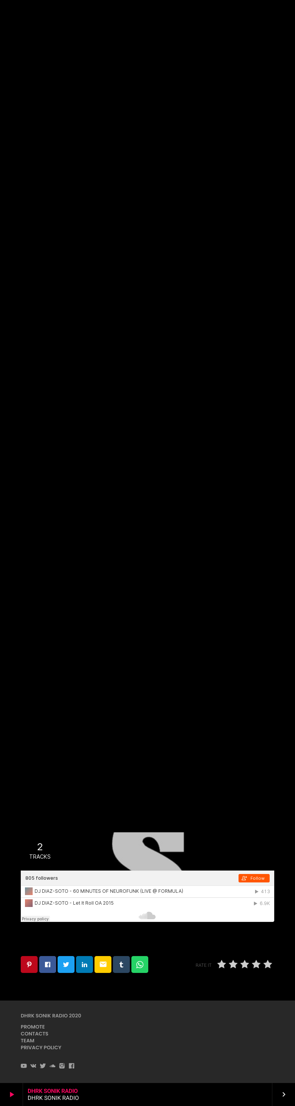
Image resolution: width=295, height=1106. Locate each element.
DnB (147, 96)
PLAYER (267, 15)
